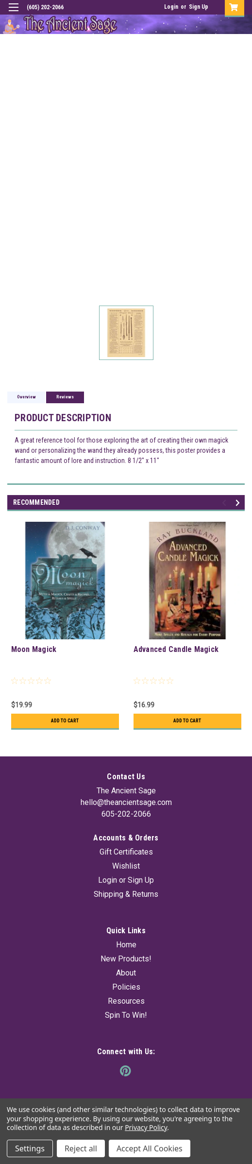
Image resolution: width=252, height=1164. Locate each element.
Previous (225, 503)
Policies (126, 987)
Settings (30, 1148)
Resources (126, 1001)
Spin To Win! (126, 1015)
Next (239, 503)
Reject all (81, 1148)
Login (171, 6)
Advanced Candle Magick (176, 649)
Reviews (65, 396)
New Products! (126, 958)
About (126, 972)
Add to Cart (65, 720)
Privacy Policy (146, 1127)
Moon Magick (34, 649)
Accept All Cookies (150, 1148)
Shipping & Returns (126, 894)
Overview (26, 396)
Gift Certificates (126, 851)
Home (126, 944)
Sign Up (198, 6)
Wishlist (126, 866)
